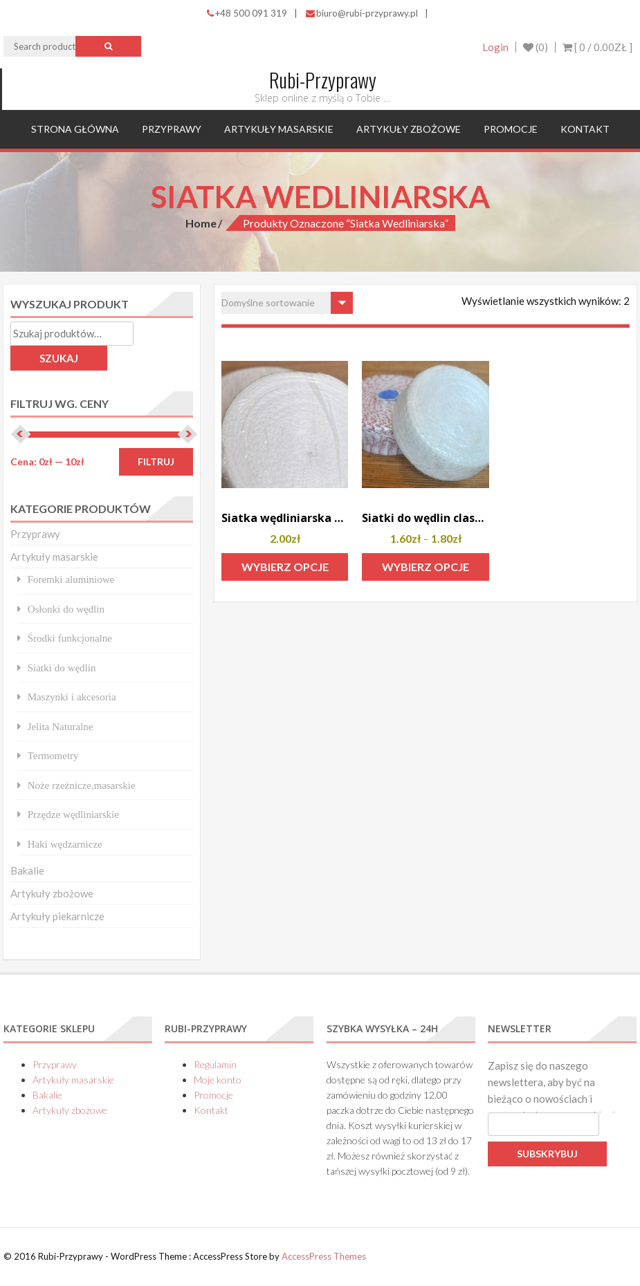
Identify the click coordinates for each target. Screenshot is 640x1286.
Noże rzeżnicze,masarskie (82, 785)
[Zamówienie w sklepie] (287, 303)
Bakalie (27, 870)
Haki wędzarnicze (65, 844)
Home (201, 223)
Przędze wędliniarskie (73, 814)
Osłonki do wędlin (66, 609)
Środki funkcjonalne (70, 638)
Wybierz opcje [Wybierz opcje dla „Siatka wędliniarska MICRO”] (285, 566)
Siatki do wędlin (62, 667)
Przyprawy (171, 129)
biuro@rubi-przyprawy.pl (362, 13)
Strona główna (75, 129)
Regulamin (215, 1064)
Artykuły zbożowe (408, 129)
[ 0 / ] (597, 47)
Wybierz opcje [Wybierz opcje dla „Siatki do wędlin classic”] (425, 566)
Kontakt (585, 129)
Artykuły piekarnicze (57, 916)
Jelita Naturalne (60, 726)
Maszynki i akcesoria (72, 696)
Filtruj (156, 461)
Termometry (53, 755)
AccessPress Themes (324, 1256)
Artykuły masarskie (278, 129)
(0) (535, 47)
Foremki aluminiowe (71, 579)
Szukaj (58, 358)
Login (495, 47)
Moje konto (217, 1079)
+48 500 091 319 (247, 13)
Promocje (511, 129)
